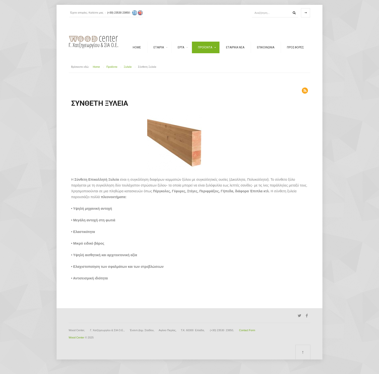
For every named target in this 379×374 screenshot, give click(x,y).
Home (137, 47)
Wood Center (76, 337)
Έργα (181, 47)
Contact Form (247, 330)
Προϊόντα (205, 47)
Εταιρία (158, 47)
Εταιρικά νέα (235, 47)
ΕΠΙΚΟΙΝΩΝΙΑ (265, 47)
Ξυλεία (127, 66)
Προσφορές (295, 47)
